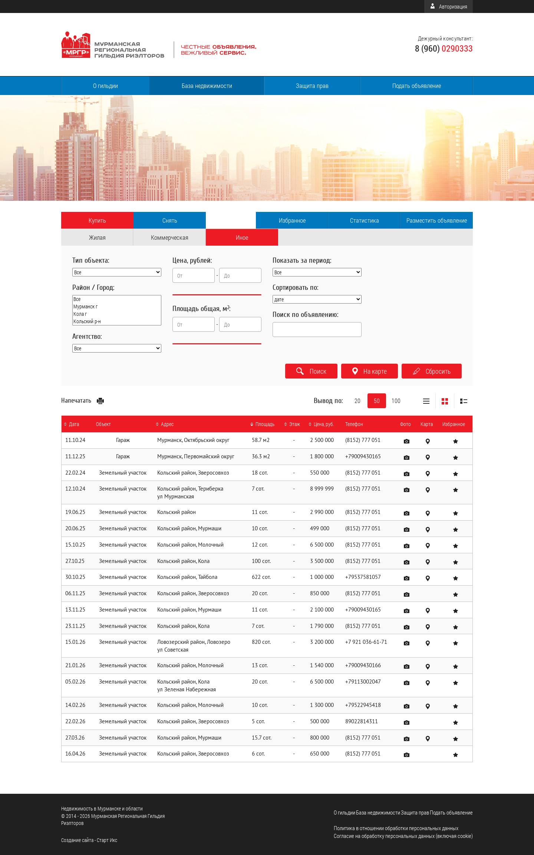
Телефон (354, 424)
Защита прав (312, 85)
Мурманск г (117, 306)
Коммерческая (169, 237)
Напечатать (82, 400)
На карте (369, 371)
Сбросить (432, 371)
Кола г (117, 314)
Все (117, 299)
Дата (74, 424)
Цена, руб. (324, 424)
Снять (169, 220)
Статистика (364, 220)
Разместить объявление (436, 220)
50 (377, 400)
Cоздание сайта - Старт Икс (89, 839)
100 (396, 400)
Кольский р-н (117, 321)
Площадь (265, 424)
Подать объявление (416, 85)
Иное (242, 237)
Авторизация (449, 6)
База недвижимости (207, 85)
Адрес (167, 424)
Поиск (311, 371)
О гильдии (105, 85)
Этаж (294, 424)
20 (357, 400)
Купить (97, 220)
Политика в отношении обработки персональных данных (396, 828)
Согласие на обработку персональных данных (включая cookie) (403, 835)
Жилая (97, 237)
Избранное (292, 220)
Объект (103, 424)
